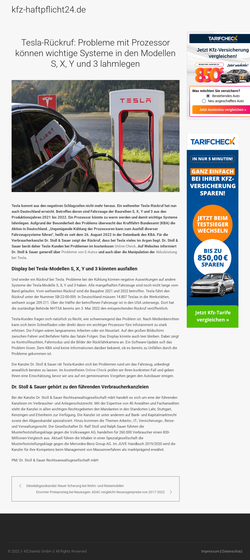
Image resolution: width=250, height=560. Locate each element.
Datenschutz (232, 551)
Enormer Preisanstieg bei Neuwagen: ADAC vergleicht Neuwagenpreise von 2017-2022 (100, 492)
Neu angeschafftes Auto (226, 101)
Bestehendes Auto (226, 96)
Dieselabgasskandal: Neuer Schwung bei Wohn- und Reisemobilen (75, 486)
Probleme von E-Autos (79, 252)
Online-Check (125, 246)
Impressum (210, 551)
